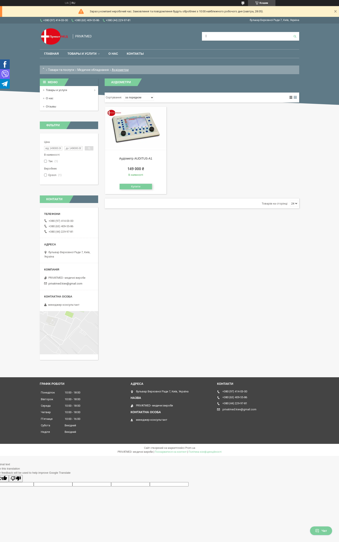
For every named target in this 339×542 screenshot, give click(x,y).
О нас (113, 53)
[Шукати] (295, 36)
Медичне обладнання (93, 70)
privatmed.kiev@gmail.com (65, 283)
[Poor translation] (16, 478)
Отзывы (51, 106)
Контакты (135, 53)
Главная (51, 53)
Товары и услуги (82, 53)
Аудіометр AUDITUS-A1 (135, 158)
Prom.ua (190, 447)
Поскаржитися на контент (171, 451)
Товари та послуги (61, 70)
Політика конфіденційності (205, 451)
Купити (136, 186)
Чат (321, 531)
